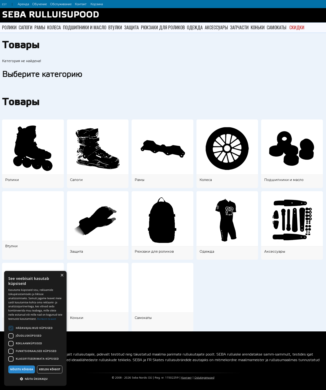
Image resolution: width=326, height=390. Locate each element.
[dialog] (35, 328)
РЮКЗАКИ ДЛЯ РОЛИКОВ (163, 27)
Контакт (80, 4)
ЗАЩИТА (131, 27)
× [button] (61, 275)
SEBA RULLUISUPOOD (50, 15)
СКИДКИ (296, 27)
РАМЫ (40, 27)
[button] (35, 379)
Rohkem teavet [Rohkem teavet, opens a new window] (46, 319)
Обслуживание (61, 4)
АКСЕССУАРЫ (216, 27)
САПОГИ (25, 27)
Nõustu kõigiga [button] (21, 369)
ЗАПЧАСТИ (239, 27)
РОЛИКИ (9, 27)
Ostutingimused (204, 378)
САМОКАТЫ (276, 27)
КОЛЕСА (54, 27)
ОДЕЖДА (195, 27)
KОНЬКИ (258, 27)
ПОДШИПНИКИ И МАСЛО (84, 27)
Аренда (23, 4)
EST (4, 4)
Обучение (39, 4)
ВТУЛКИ (115, 27)
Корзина (96, 4)
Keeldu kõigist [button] (50, 369)
